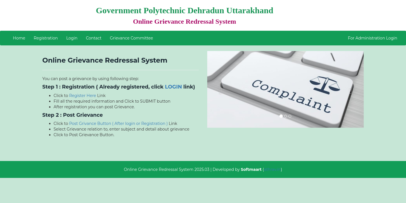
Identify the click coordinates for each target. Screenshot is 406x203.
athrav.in (272, 169)
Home (19, 38)
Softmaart (251, 169)
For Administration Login (372, 38)
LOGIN (173, 87)
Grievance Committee (131, 38)
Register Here (82, 95)
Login (72, 38)
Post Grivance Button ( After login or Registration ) (119, 123)
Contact (94, 38)
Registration (46, 38)
